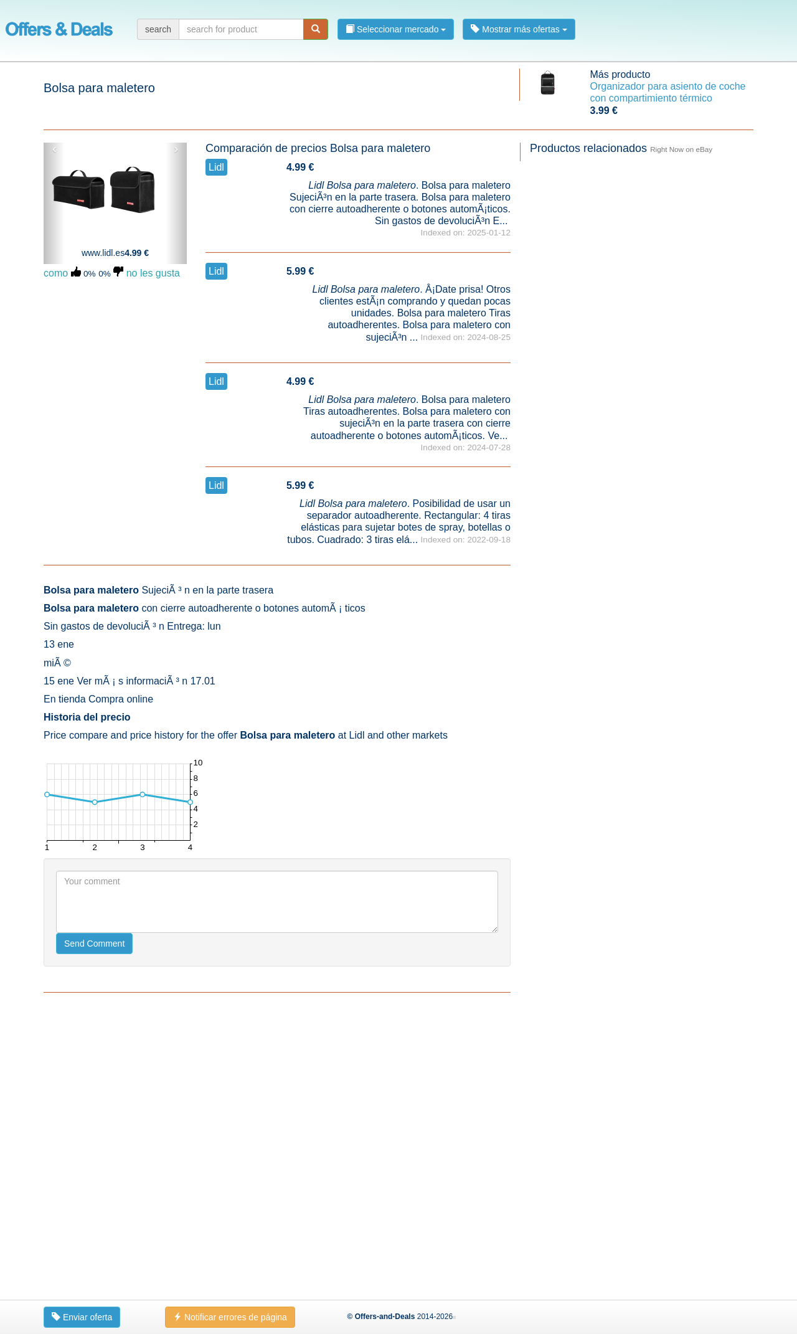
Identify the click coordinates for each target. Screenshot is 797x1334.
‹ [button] (54, 149)
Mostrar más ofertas (519, 29)
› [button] (176, 149)
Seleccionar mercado (396, 29)
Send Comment (94, 1223)
